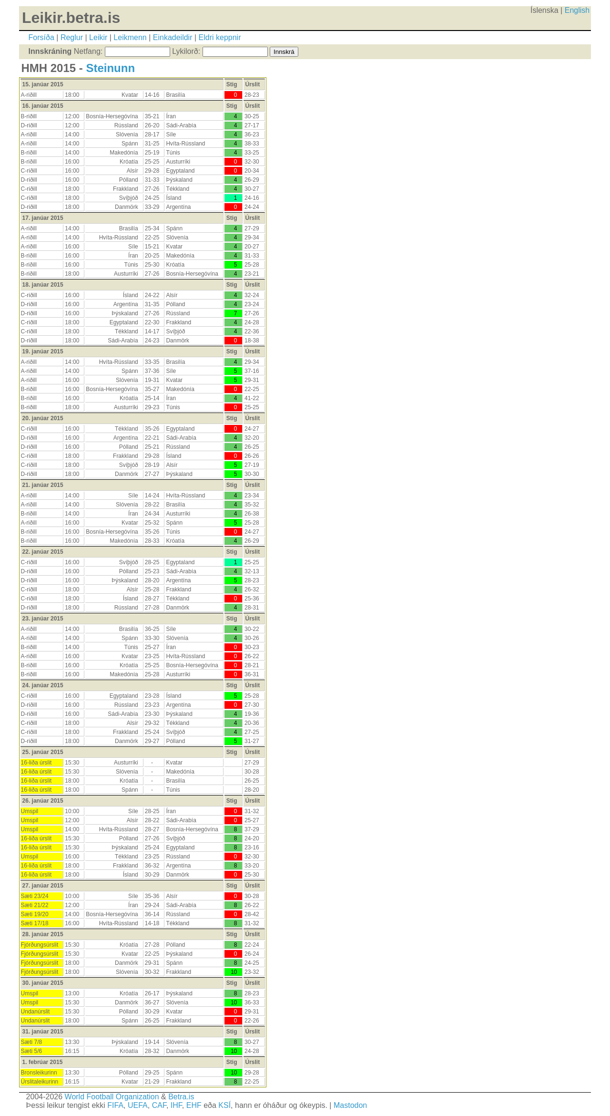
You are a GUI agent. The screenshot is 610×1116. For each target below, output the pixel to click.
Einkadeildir (173, 37)
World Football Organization (112, 1097)
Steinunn (110, 68)
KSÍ (224, 1105)
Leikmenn (129, 37)
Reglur (72, 37)
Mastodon (350, 1105)
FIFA (115, 1105)
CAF (159, 1105)
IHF (176, 1105)
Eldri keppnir (220, 37)
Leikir (98, 37)
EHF (194, 1105)
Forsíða (41, 37)
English (577, 10)
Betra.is (181, 1097)
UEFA (138, 1105)
